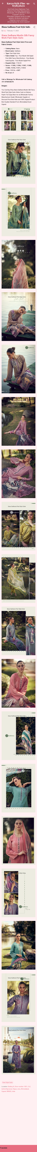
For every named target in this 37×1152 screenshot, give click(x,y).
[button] (34, 27)
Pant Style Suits (7, 1082)
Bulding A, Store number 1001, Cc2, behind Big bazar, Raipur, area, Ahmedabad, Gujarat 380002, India (16, 1089)
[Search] (34, 4)
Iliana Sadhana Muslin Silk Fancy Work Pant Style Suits (18, 36)
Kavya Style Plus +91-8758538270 (18, 4)
